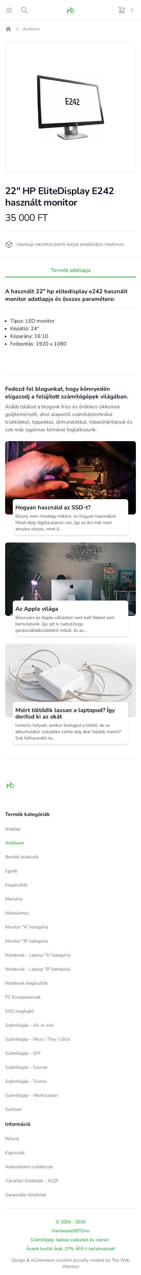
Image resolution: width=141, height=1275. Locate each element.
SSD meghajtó (19, 1011)
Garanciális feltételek (25, 1195)
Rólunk (12, 1139)
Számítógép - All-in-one (29, 1025)
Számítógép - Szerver (26, 1067)
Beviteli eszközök (22, 857)
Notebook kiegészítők (26, 983)
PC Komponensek (23, 997)
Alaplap (12, 829)
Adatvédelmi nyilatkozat (29, 1167)
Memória (13, 899)
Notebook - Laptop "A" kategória (37, 955)
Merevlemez (17, 913)
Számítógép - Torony (26, 1081)
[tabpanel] (70, 107)
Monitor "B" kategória (26, 941)
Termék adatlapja (70, 270)
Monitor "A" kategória (26, 927)
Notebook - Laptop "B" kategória (37, 969)
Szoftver (13, 1109)
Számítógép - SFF (23, 1053)
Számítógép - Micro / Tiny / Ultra (37, 1039)
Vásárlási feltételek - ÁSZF (32, 1181)
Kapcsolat (15, 1153)
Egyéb (11, 871)
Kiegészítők (16, 885)
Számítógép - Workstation (31, 1095)
